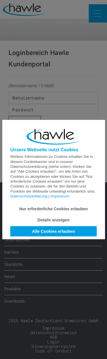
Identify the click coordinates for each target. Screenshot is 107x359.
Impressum (60, 196)
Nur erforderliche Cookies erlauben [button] (53, 209)
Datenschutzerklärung (28, 196)
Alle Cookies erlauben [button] (53, 231)
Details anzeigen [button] (53, 220)
